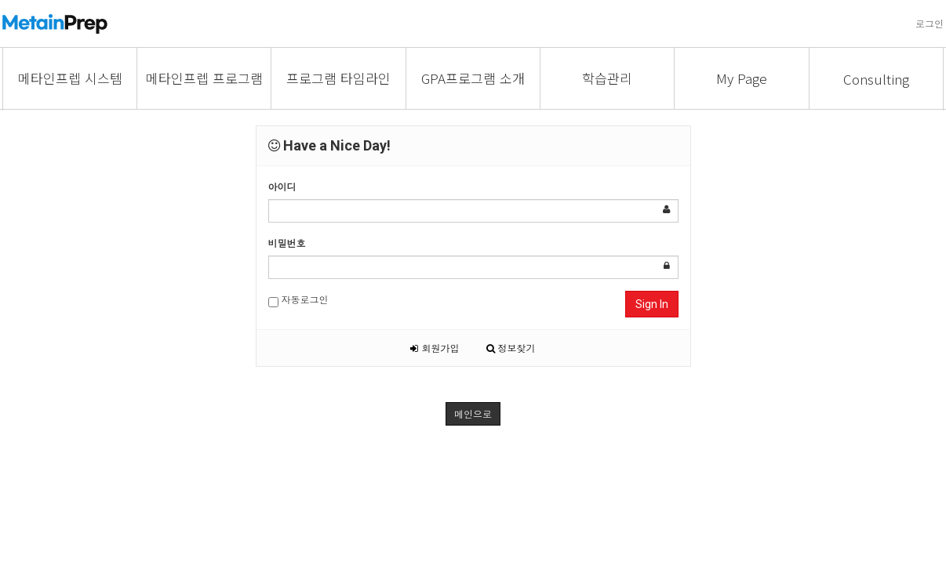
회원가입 (434, 347)
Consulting (876, 79)
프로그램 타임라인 (338, 78)
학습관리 (607, 78)
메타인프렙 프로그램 (204, 78)
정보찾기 (511, 347)
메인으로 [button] (473, 413)
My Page (741, 78)
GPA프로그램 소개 (473, 78)
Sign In (651, 304)
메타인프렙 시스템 (70, 78)
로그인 (929, 23)
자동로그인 (298, 299)
